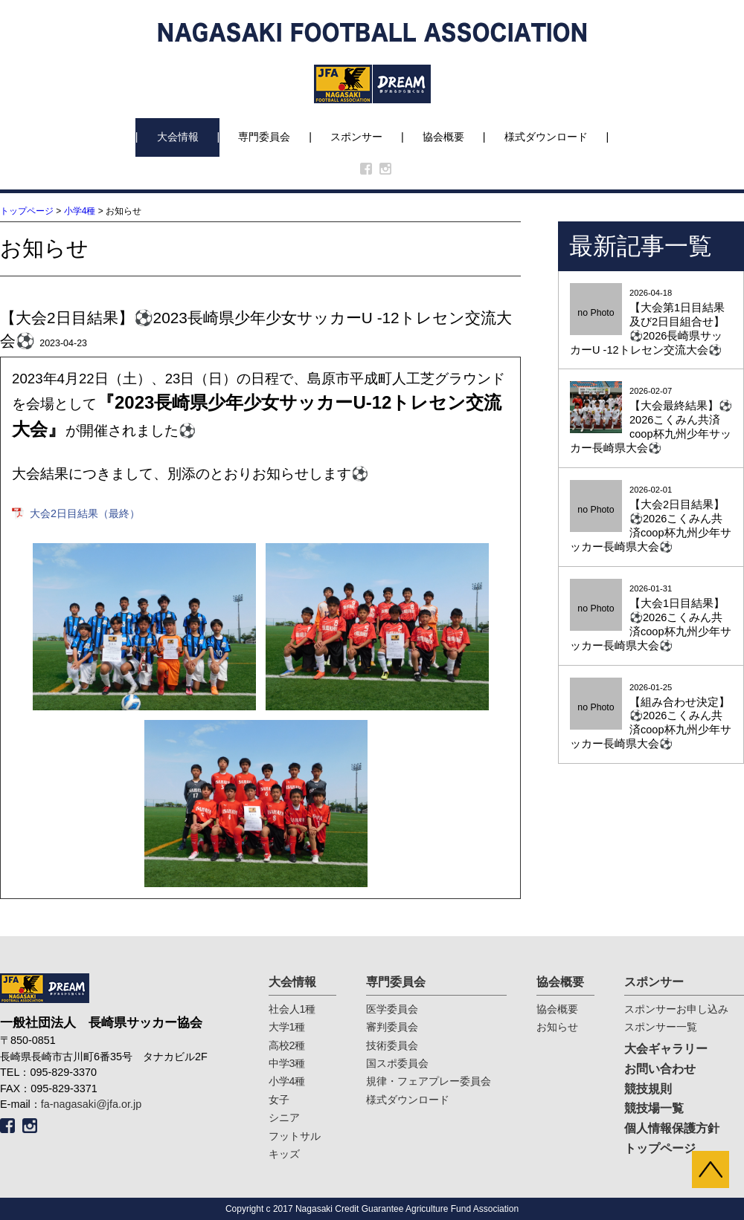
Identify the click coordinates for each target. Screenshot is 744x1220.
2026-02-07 (651, 420)
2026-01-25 (651, 717)
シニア (284, 1117)
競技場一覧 (654, 1108)
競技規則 (648, 1089)
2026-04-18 (651, 322)
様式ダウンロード (546, 137)
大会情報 (178, 137)
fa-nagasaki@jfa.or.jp (91, 1104)
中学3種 (287, 1063)
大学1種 (287, 1027)
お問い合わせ (660, 1068)
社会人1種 (292, 1009)
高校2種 (287, 1045)
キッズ (284, 1154)
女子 (279, 1100)
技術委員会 (392, 1045)
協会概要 (443, 137)
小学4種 (80, 211)
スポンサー (356, 137)
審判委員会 (392, 1027)
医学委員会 (392, 1009)
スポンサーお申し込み (676, 1009)
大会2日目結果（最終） (85, 513)
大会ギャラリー (666, 1048)
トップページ (27, 211)
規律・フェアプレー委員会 (428, 1081)
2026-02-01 (651, 519)
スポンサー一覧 (660, 1027)
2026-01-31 (651, 618)
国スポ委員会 (397, 1063)
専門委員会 (264, 137)
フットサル (295, 1136)
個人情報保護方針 (671, 1128)
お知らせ (557, 1027)
